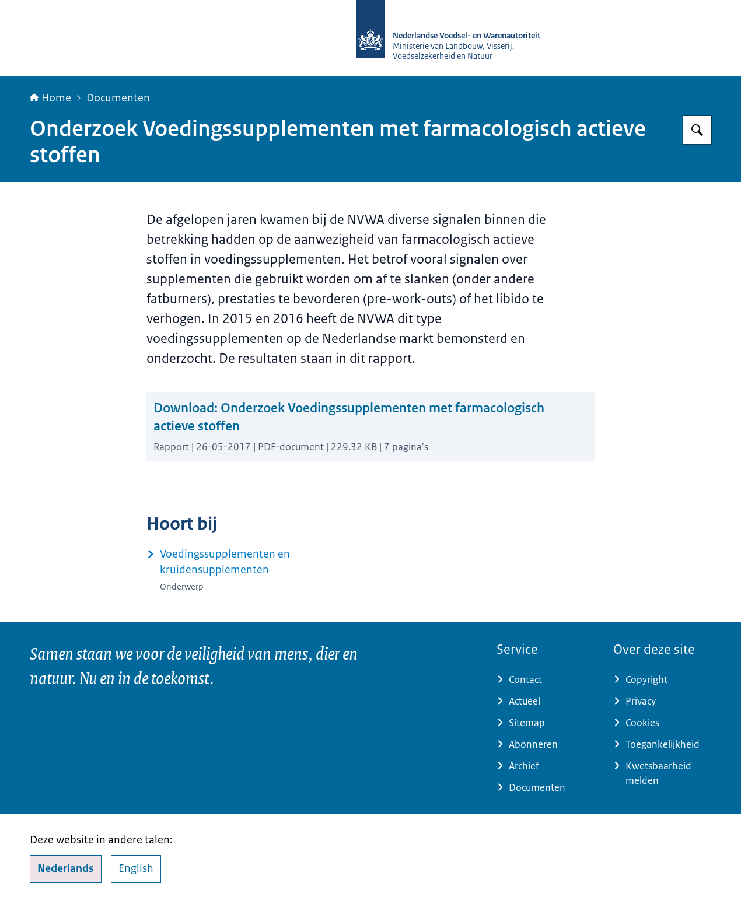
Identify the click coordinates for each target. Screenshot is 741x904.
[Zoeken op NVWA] (697, 130)
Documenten (118, 98)
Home (50, 98)
